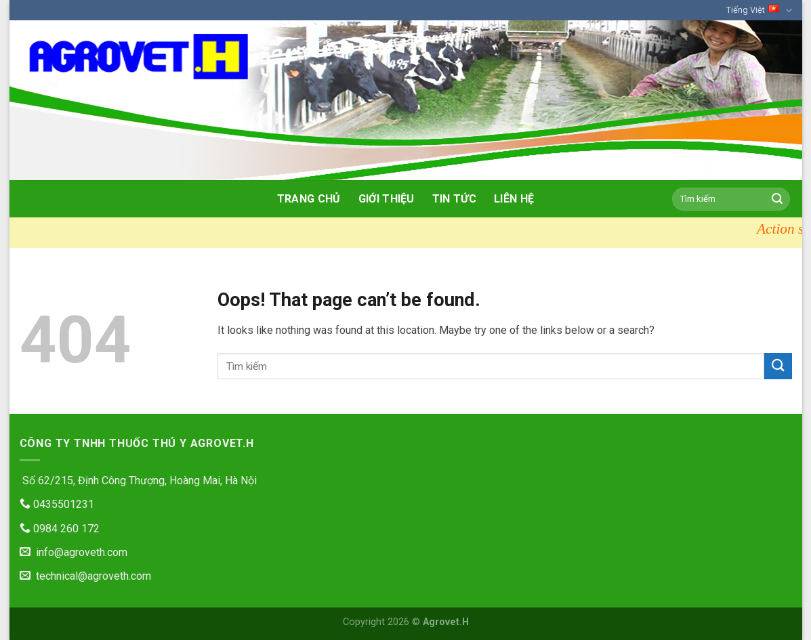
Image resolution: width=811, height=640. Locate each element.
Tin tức (454, 198)
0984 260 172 (60, 528)
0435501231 (57, 504)
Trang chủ (309, 198)
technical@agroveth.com (85, 576)
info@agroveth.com (73, 552)
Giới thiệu (386, 198)
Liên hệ (514, 198)
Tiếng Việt (758, 10)
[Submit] (777, 199)
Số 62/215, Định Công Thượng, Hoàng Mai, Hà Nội (138, 480)
